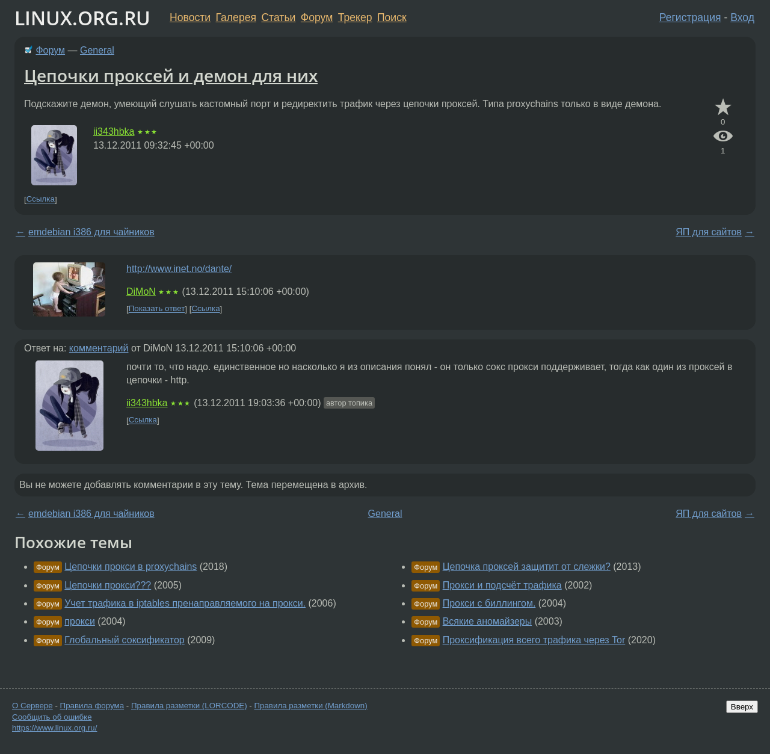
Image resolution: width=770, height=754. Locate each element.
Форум (317, 17)
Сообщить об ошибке (52, 717)
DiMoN (141, 291)
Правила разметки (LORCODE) (189, 705)
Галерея (236, 17)
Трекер (355, 17)
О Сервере (32, 705)
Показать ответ (157, 309)
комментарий (99, 348)
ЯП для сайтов (709, 232)
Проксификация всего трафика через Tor (534, 640)
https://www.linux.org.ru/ (54, 727)
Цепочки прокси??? (107, 585)
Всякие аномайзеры (487, 621)
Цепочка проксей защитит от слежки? (527, 566)
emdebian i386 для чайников (91, 232)
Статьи (278, 17)
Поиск (392, 17)
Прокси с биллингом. (489, 603)
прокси (79, 621)
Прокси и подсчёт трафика (502, 585)
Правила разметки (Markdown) (310, 705)
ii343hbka (114, 131)
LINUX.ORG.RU (82, 18)
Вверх (742, 706)
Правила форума (92, 705)
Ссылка (40, 199)
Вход (742, 17)
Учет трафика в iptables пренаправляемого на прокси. (185, 603)
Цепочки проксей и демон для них (171, 75)
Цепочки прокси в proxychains (130, 566)
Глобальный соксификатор (124, 640)
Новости (190, 17)
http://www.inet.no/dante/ (179, 269)
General (97, 50)
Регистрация (690, 17)
